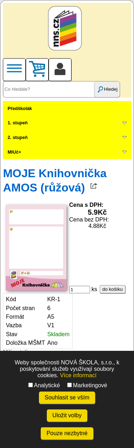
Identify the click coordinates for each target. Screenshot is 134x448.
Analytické (44, 385)
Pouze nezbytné (67, 433)
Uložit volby (67, 415)
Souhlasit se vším (67, 397)
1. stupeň (18, 122)
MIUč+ (14, 152)
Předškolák (20, 108)
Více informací (78, 375)
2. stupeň (18, 137)
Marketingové (87, 385)
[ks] (79, 289)
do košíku (112, 289)
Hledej (107, 89)
